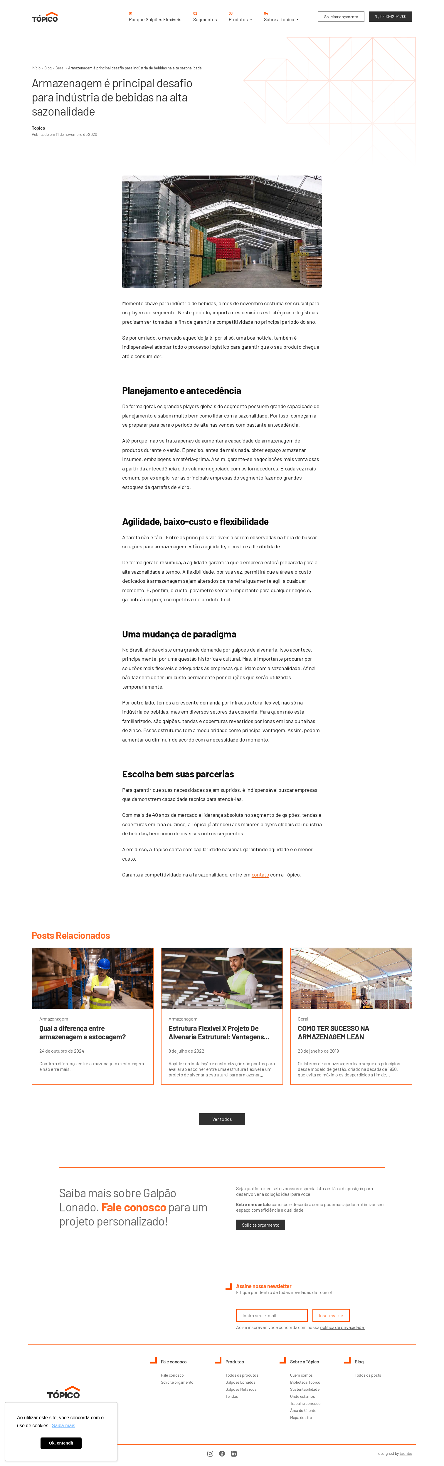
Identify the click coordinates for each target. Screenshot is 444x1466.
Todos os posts (368, 1375)
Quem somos (301, 1375)
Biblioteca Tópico (305, 1382)
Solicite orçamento (260, 1225)
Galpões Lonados (240, 1382)
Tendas (232, 1396)
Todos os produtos (242, 1375)
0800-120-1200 (390, 16)
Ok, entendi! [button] (61, 1443)
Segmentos (205, 16)
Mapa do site (301, 1417)
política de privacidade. (342, 1327)
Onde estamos (302, 1396)
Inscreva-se (331, 1315)
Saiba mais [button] (63, 1425)
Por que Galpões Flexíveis (155, 16)
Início (36, 68)
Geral (60, 68)
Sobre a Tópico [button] (281, 16)
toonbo (406, 1453)
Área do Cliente (303, 1410)
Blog (48, 68)
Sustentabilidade (304, 1389)
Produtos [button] (240, 16)
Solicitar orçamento (341, 16)
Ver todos (222, 1119)
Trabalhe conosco (305, 1403)
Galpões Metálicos (241, 1389)
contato (260, 874)
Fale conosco (172, 1375)
